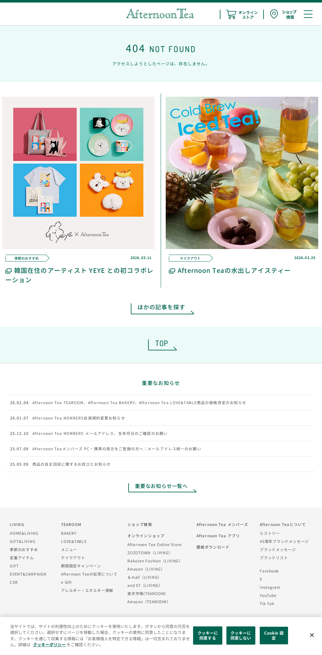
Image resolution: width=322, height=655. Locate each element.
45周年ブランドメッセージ (284, 541)
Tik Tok (267, 603)
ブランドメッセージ (278, 549)
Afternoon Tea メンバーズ (222, 524)
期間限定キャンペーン (81, 565)
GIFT (14, 565)
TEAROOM (71, 524)
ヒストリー (270, 533)
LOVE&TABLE (74, 541)
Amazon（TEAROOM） (149, 601)
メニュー (69, 549)
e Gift (66, 582)
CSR (14, 582)
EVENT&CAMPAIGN (28, 574)
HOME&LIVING (24, 533)
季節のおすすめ (24, 549)
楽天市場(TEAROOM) (146, 593)
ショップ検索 (139, 524)
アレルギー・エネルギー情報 (87, 590)
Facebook (269, 570)
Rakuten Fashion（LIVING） (155, 560)
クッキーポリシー (49, 644)
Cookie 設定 (274, 635)
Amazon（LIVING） (146, 568)
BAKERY (68, 533)
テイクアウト (73, 557)
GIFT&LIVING (23, 541)
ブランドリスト (274, 557)
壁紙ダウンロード (213, 546)
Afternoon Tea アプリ (218, 535)
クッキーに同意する (207, 635)
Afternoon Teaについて (283, 524)
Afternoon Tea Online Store (154, 544)
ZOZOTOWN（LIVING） (149, 552)
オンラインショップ (145, 535)
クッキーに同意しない (240, 635)
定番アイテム (22, 557)
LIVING (17, 524)
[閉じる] (312, 635)
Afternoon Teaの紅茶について (89, 574)
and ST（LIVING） (145, 585)
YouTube (268, 595)
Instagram (270, 587)
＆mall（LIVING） (144, 577)
